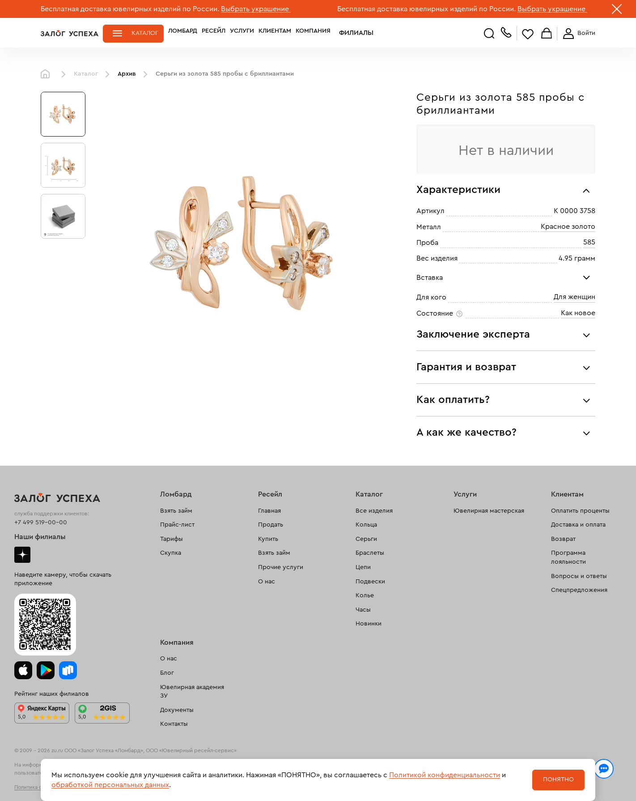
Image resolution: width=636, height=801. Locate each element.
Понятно (558, 779)
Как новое (578, 313)
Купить (268, 539)
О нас (266, 581)
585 (589, 242)
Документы (177, 710)
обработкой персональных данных (110, 784)
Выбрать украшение (256, 9)
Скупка (170, 553)
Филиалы (350, 33)
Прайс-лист (177, 525)
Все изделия (374, 511)
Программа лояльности (568, 557)
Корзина (546, 34)
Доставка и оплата (578, 525)
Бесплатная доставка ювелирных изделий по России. (130, 9)
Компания (313, 33)
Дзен (22, 555)
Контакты (174, 724)
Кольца (366, 525)
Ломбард (182, 33)
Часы (363, 610)
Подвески (370, 581)
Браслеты (370, 553)
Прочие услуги (280, 567)
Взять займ (176, 511)
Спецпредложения (579, 590)
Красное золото (568, 226)
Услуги (242, 33)
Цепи (363, 567)
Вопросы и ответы (579, 576)
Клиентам (275, 33)
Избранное (528, 34)
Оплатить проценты (580, 511)
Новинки (369, 624)
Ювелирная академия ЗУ (192, 691)
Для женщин (574, 296)
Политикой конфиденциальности (444, 775)
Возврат (563, 539)
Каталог (144, 33)
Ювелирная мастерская (489, 511)
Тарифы (171, 539)
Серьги (366, 539)
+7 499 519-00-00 (40, 522)
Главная (47, 74)
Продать (270, 525)
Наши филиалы (40, 536)
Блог (167, 673)
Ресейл (213, 33)
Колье (365, 595)
